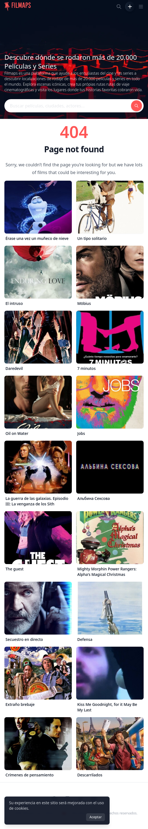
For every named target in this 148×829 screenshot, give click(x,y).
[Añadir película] (130, 7)
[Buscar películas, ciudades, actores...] (119, 7)
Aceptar (95, 817)
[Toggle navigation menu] (141, 7)
